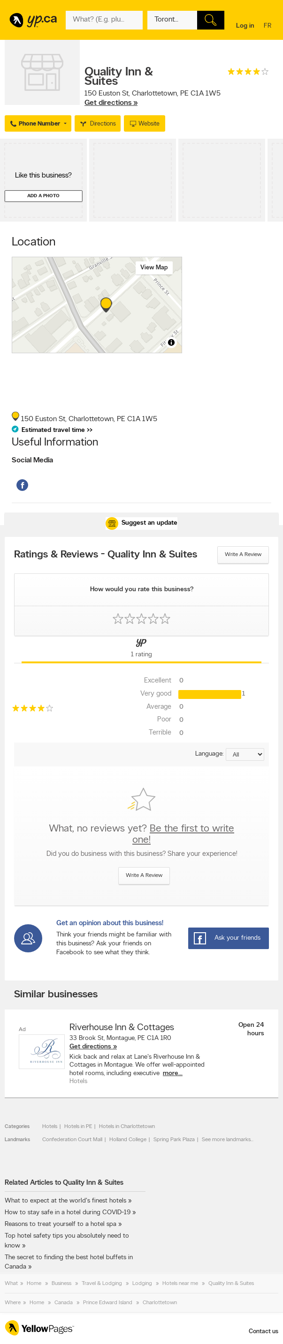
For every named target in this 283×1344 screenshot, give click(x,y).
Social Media (32, 460)
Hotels (49, 1126)
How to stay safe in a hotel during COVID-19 (67, 1212)
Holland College (127, 1140)
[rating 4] (248, 74)
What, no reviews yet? (141, 835)
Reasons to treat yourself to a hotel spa (60, 1224)
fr (269, 26)
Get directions (90, 1046)
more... (173, 1073)
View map (154, 268)
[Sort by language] (245, 754)
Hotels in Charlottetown (127, 1126)
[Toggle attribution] (171, 342)
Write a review (243, 554)
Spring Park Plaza (174, 1140)
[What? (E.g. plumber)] (104, 20)
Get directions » (111, 103)
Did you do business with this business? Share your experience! (141, 854)
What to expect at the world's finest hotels (65, 1200)
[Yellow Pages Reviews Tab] (141, 649)
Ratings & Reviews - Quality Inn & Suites (105, 555)
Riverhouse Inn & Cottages (121, 1027)
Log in (245, 26)
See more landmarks (226, 1140)
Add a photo (43, 196)
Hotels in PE (78, 1126)
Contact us (263, 1332)
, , (152, 98)
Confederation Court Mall (72, 1140)
